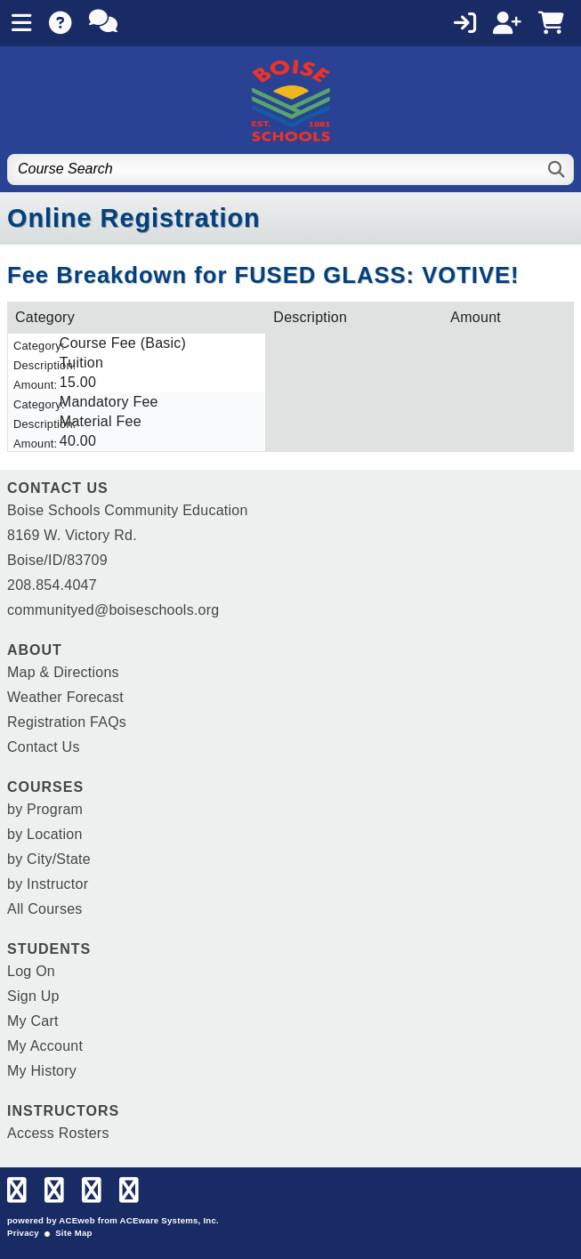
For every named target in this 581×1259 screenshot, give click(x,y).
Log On (31, 971)
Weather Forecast (65, 697)
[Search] (557, 169)
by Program (45, 809)
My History (42, 1070)
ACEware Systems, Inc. (169, 1220)
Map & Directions (63, 672)
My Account (45, 1045)
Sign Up (33, 996)
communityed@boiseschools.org (113, 609)
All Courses (45, 908)
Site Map (73, 1233)
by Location (45, 834)
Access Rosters (58, 1133)
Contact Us (43, 747)
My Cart (33, 1021)
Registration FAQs (66, 722)
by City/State (49, 859)
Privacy (23, 1233)
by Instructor (47, 884)
